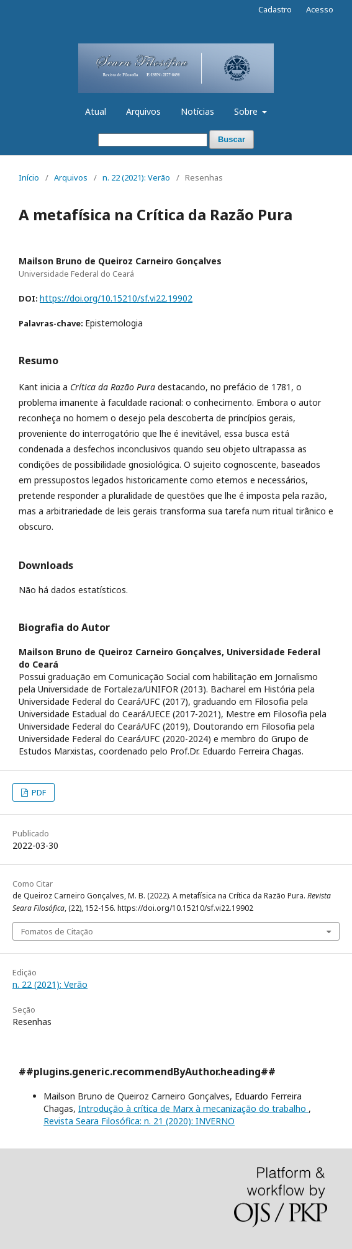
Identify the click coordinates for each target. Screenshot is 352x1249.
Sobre (247, 111)
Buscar (231, 139)
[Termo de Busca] (152, 139)
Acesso (319, 9)
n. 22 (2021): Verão (136, 177)
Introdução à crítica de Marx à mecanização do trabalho (193, 1108)
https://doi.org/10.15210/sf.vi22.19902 (116, 298)
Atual (95, 111)
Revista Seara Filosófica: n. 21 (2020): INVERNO (139, 1121)
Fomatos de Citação (57, 931)
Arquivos (143, 111)
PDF (38, 792)
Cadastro (275, 9)
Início (29, 177)
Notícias (197, 111)
